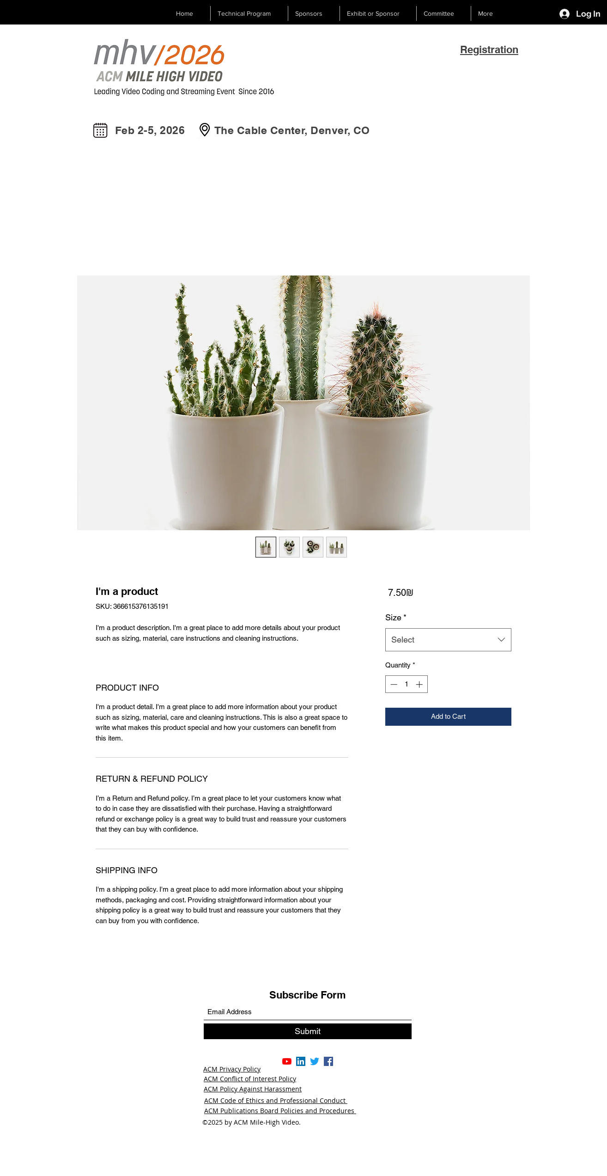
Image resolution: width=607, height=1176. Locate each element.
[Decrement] (393, 684)
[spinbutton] (406, 684)
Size (396, 617)
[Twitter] (314, 1061)
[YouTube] (286, 1061)
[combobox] (448, 639)
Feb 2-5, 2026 (150, 130)
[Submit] (308, 1031)
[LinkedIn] (300, 1061)
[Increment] (420, 684)
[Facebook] (328, 1061)
